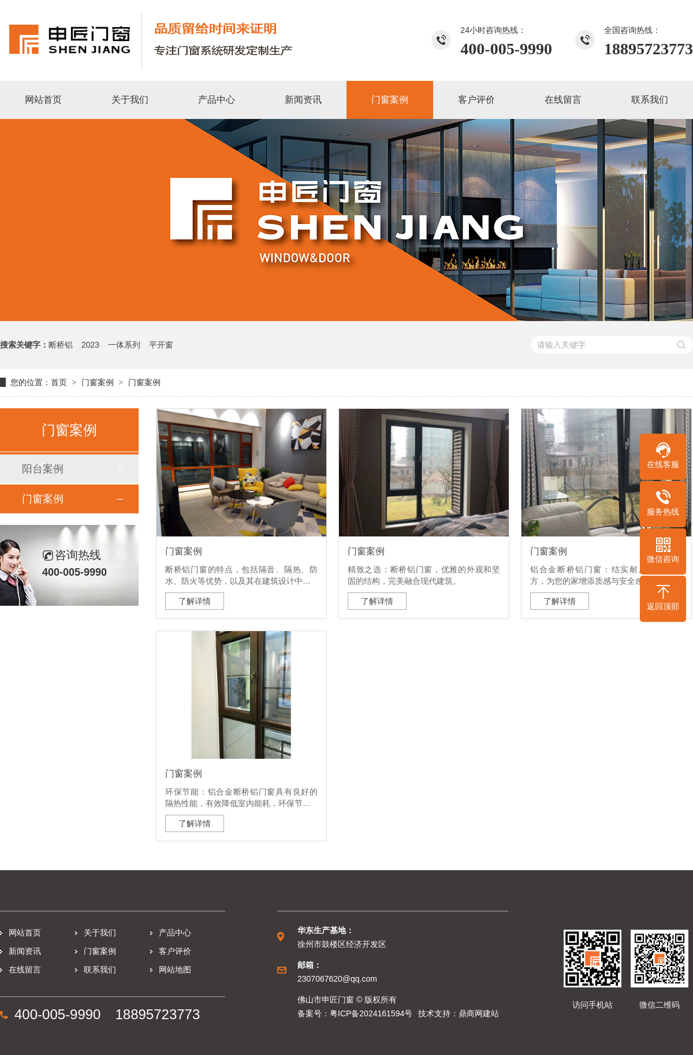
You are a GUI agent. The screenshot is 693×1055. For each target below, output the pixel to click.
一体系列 (124, 344)
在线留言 (25, 969)
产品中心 (175, 932)
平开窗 (161, 344)
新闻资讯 (25, 951)
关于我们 (100, 932)
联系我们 (100, 969)
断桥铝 (61, 344)
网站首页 (25, 932)
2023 (90, 344)
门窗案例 (97, 382)
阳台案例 (43, 469)
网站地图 (175, 969)
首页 (59, 382)
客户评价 (175, 951)
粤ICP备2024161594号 (371, 1013)
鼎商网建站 (479, 1013)
